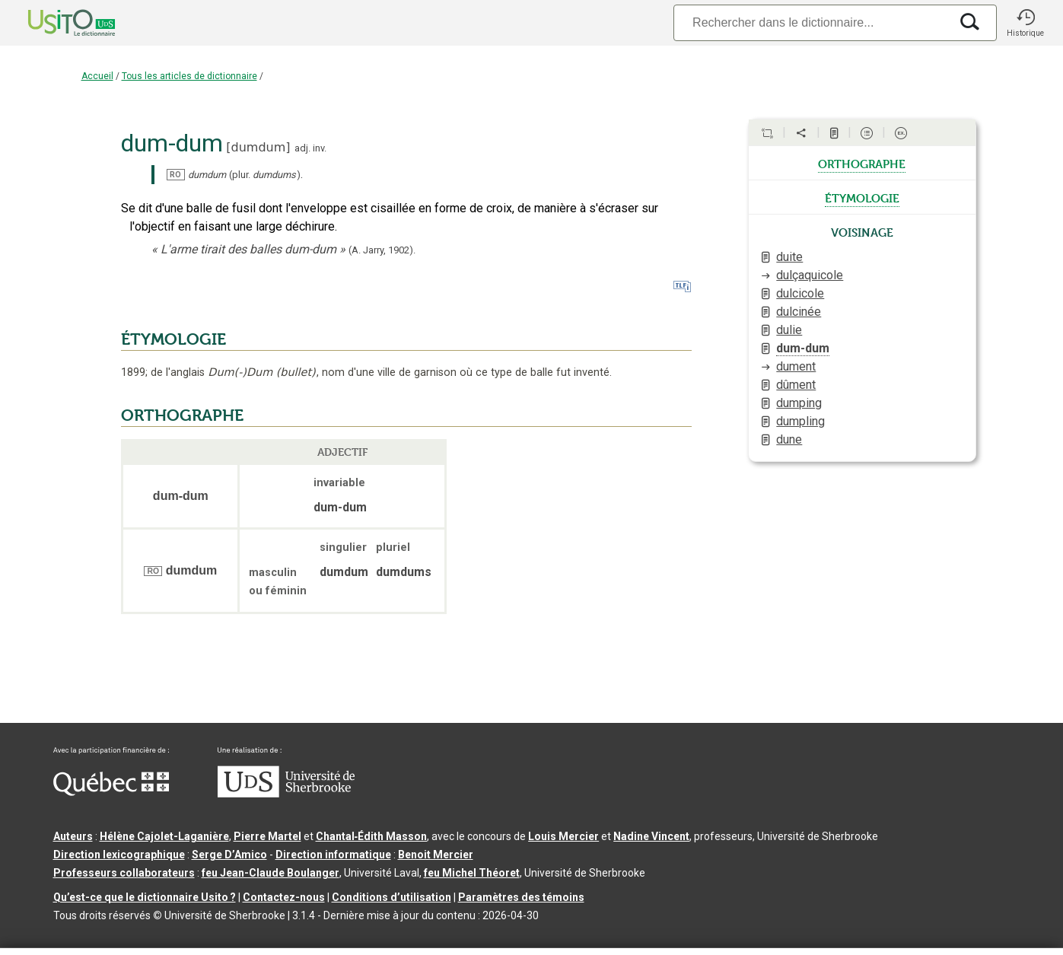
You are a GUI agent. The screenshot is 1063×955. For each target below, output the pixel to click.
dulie (789, 330)
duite (789, 257)
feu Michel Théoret (472, 873)
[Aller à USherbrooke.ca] (286, 794)
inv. (319, 148)
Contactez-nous (284, 897)
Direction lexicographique (119, 854)
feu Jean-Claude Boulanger (270, 873)
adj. (302, 148)
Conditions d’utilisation (391, 897)
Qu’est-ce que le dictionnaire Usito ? (144, 897)
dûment (796, 384)
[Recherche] (811, 22)
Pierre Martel (267, 836)
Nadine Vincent (651, 836)
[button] (1026, 23)
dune (789, 439)
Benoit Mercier (435, 854)
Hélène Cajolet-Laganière (164, 836)
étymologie (862, 197)
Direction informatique (333, 854)
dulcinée (798, 311)
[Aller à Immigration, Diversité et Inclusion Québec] (111, 792)
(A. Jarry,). (381, 250)
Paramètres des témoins (521, 897)
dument (796, 366)
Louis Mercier (563, 836)
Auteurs (73, 836)
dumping (799, 403)
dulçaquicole (809, 275)
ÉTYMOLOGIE (173, 339)
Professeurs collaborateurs (124, 873)
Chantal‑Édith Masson (372, 836)
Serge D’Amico (229, 854)
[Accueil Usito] (54, 23)
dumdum (258, 147)
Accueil (97, 76)
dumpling (800, 421)
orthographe (861, 163)
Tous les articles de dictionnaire (189, 76)
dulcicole (800, 293)
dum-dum (802, 348)
